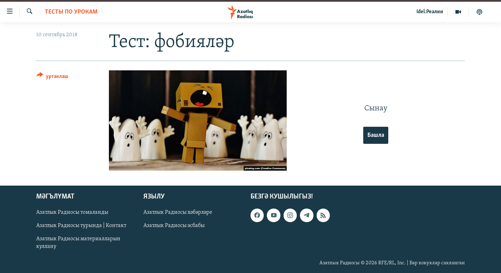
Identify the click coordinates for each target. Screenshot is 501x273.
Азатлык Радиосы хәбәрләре (177, 212)
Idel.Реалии (429, 12)
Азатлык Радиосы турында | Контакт (81, 225)
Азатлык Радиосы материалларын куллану (78, 242)
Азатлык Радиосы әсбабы (174, 225)
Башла (375, 135)
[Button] (52, 77)
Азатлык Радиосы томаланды (72, 212)
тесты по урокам (71, 12)
